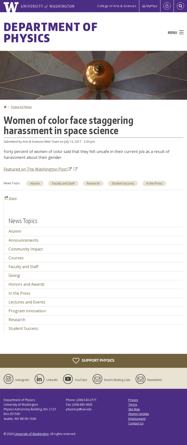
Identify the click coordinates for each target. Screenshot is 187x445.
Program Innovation (27, 311)
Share (11, 198)
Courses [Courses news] (16, 257)
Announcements (23, 240)
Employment (137, 419)
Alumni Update (138, 414)
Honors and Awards (27, 284)
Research (93, 183)
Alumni (35, 183)
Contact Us (135, 423)
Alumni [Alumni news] (15, 231)
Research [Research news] (17, 319)
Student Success (123, 183)
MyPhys (149, 6)
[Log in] (167, 6)
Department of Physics (50, 32)
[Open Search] (180, 6)
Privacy (133, 400)
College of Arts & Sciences (116, 6)
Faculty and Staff (63, 183)
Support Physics (93, 360)
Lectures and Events (27, 302)
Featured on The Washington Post (40, 169)
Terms (132, 404)
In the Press (154, 183)
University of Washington (31, 434)
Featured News (21, 107)
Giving (14, 275)
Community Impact (26, 249)
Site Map (134, 409)
